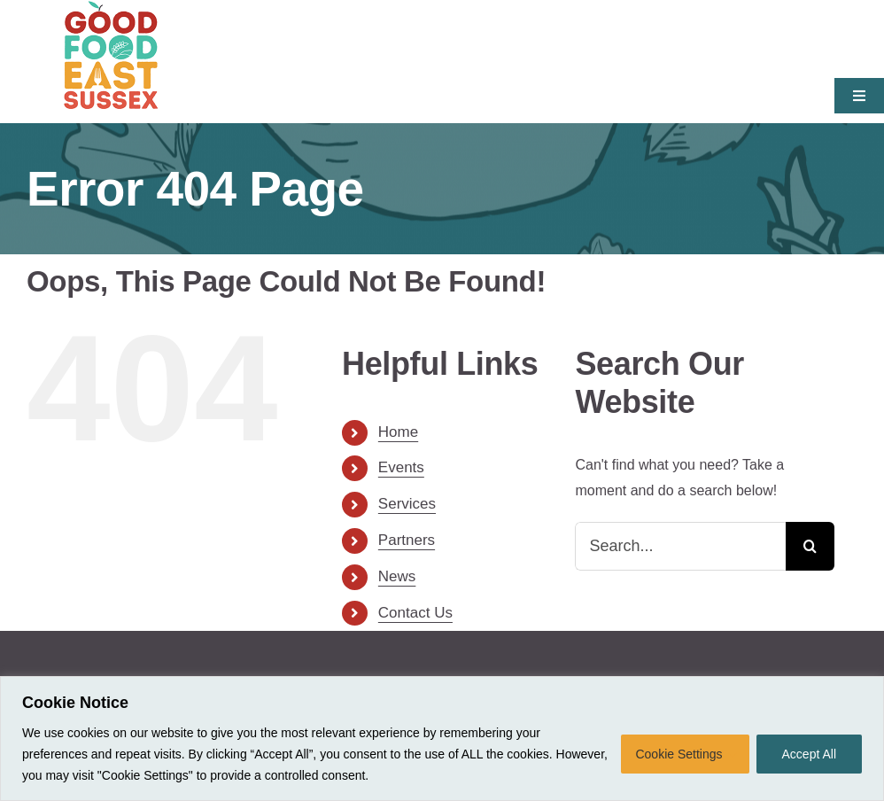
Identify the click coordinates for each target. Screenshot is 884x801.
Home (398, 432)
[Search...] (680, 546)
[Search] (810, 546)
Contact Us (415, 612)
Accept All (809, 754)
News (397, 576)
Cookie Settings (678, 754)
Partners (406, 540)
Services (407, 503)
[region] (442, 738)
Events (401, 467)
